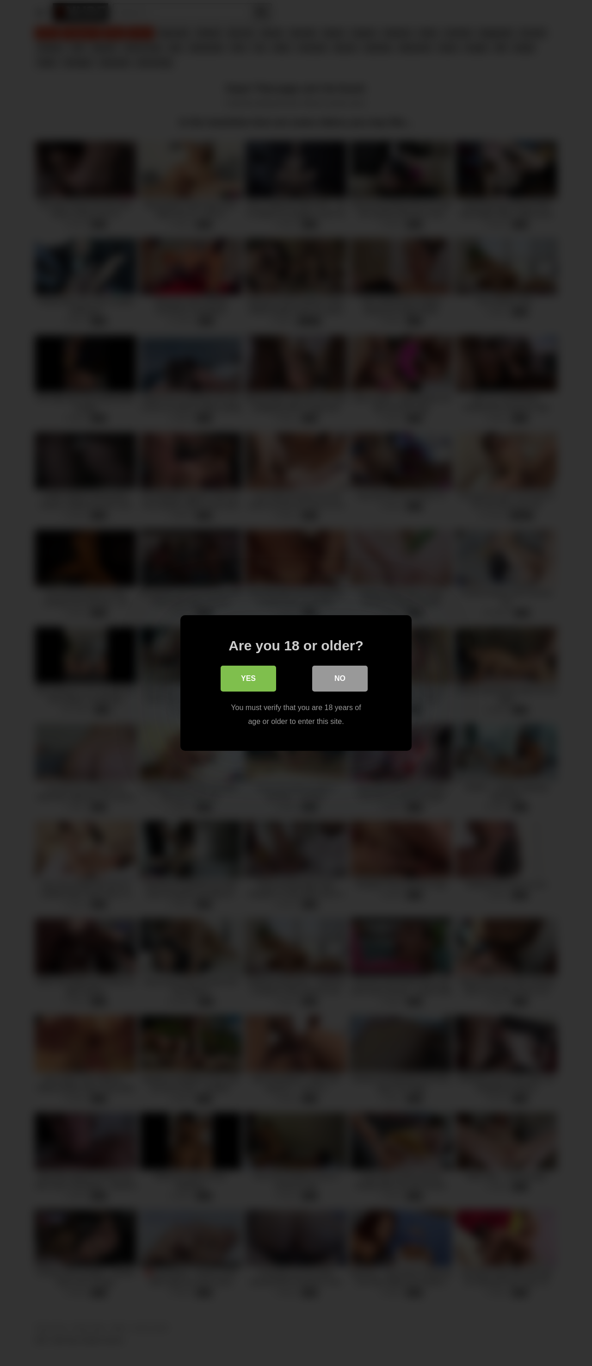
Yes (248, 678)
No (339, 678)
